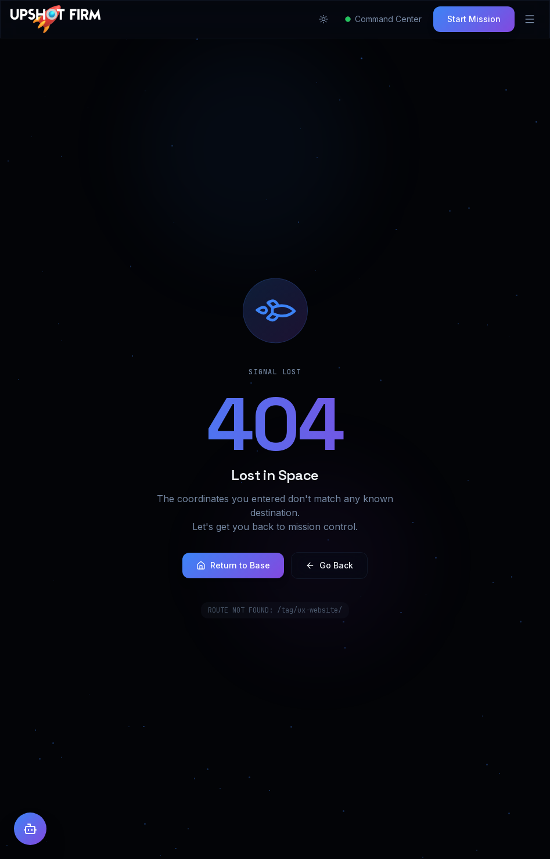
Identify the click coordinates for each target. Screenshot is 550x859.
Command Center (384, 19)
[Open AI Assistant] (30, 829)
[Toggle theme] (323, 19)
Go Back (329, 565)
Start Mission (474, 19)
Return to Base (233, 565)
